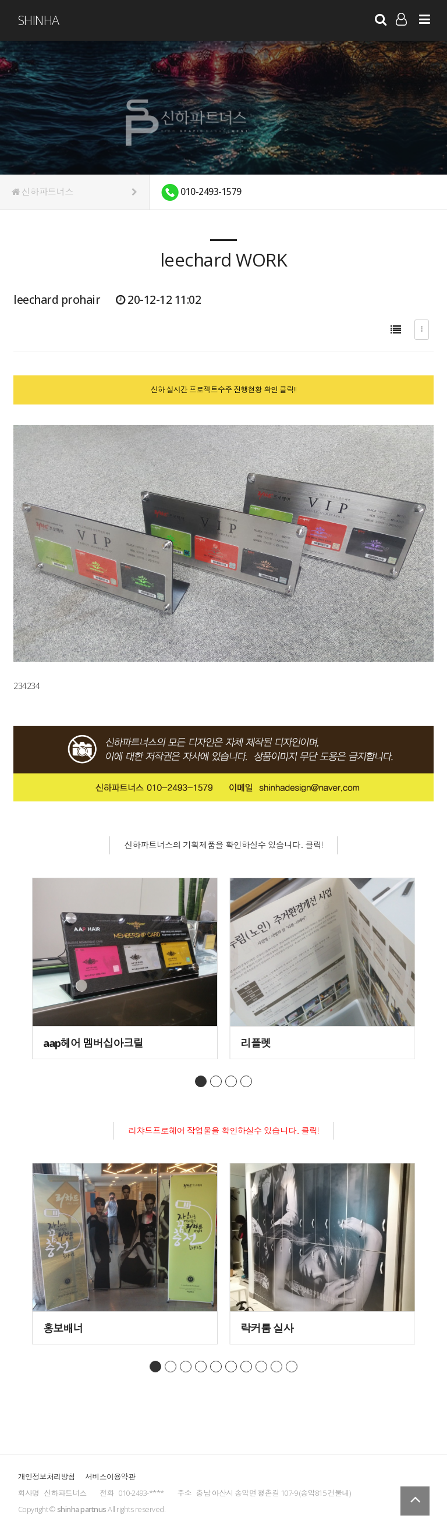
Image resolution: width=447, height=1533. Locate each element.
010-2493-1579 (201, 192)
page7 (246, 1368)
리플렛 (255, 1042)
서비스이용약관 (110, 1477)
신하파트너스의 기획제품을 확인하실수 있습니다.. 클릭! (224, 844)
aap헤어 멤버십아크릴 (93, 1042)
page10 (291, 1368)
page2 (216, 1082)
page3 (231, 1082)
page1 (201, 1082)
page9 (276, 1368)
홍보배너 (63, 1328)
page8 (261, 1368)
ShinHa (38, 20)
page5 (216, 1368)
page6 (231, 1368)
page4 (246, 1082)
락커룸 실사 (266, 1328)
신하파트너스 (74, 192)
